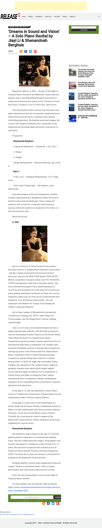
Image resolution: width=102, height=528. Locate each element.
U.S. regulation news (27, 514)
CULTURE (56, 16)
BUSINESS (39, 16)
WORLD (30, 16)
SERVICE (72, 16)
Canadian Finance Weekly (52, 523)
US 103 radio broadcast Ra (9, 514)
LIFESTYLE (48, 16)
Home (24, 16)
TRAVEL (64, 16)
